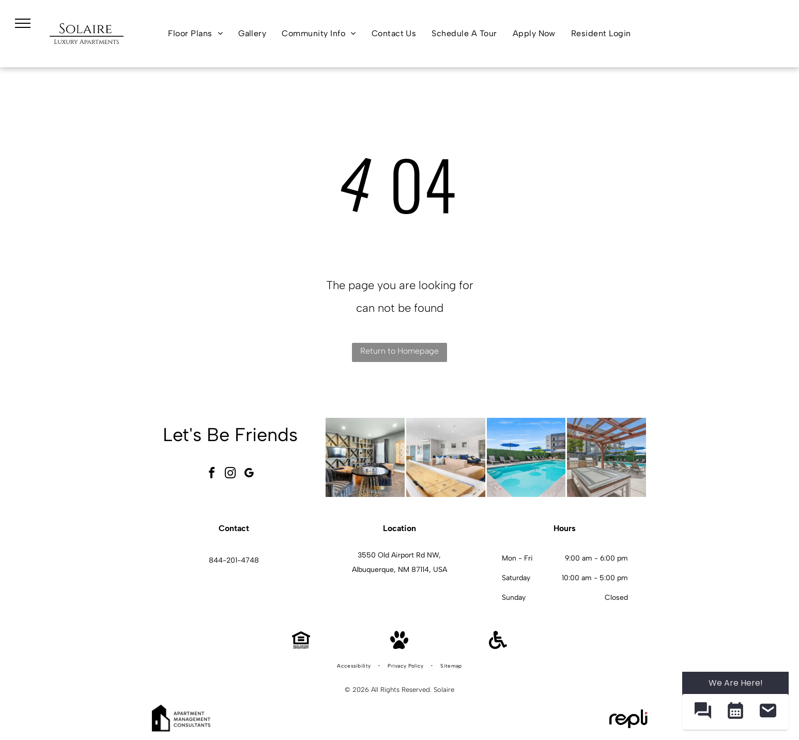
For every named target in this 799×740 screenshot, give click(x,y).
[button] (702, 712)
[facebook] (212, 474)
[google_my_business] (249, 474)
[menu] (22, 23)
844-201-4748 (234, 560)
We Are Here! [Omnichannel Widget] (736, 683)
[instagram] (230, 474)
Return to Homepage (399, 351)
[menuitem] (195, 33)
